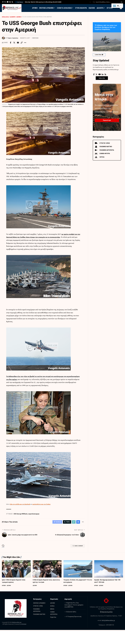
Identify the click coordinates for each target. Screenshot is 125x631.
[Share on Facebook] (11, 43)
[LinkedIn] (10, 2)
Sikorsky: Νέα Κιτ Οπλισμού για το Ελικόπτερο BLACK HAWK (43, 2)
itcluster (23, 625)
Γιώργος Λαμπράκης (13, 38)
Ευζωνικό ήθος (71, 612)
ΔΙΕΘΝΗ (9, 586)
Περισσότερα (107, 119)
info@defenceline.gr (108, 621)
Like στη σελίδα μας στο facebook (20, 505)
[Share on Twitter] (15, 43)
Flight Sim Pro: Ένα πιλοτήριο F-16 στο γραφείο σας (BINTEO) (73, 606)
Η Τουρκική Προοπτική (73, 617)
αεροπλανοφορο (33, 514)
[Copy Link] (23, 43)
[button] (90, 2)
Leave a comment (75, 547)
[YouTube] (7, 2)
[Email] (19, 43)
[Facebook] (3, 2)
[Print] (77, 523)
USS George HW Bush (20, 514)
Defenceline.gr (16, 623)
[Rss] (12, 2)
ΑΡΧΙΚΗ (4, 586)
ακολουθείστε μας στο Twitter (41, 505)
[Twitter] (5, 2)
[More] (28, 43)
